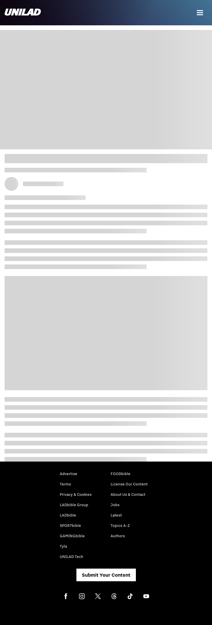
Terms (65, 484)
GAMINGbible (72, 535)
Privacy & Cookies (76, 494)
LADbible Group (74, 504)
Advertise (68, 473)
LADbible (68, 515)
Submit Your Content (106, 575)
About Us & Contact (128, 494)
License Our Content (129, 484)
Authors (118, 535)
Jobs (115, 504)
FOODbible (120, 473)
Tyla (63, 546)
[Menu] (199, 12)
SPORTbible (70, 525)
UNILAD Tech (71, 556)
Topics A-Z (120, 525)
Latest (116, 515)
